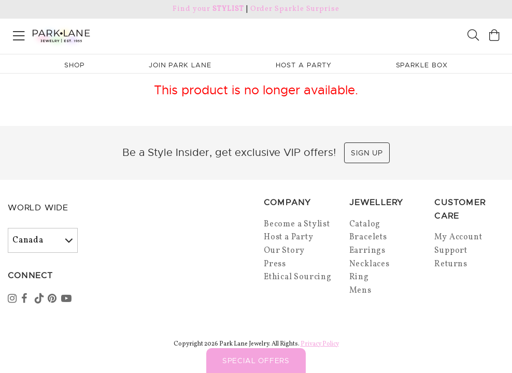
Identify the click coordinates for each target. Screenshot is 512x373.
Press (275, 264)
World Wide (38, 208)
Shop (74, 65)
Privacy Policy (320, 344)
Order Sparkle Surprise (294, 9)
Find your (208, 9)
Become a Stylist (297, 224)
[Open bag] (494, 36)
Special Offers (256, 360)
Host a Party (289, 237)
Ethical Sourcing (298, 277)
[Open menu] (19, 34)
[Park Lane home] (128, 35)
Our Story (284, 250)
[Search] (473, 36)
